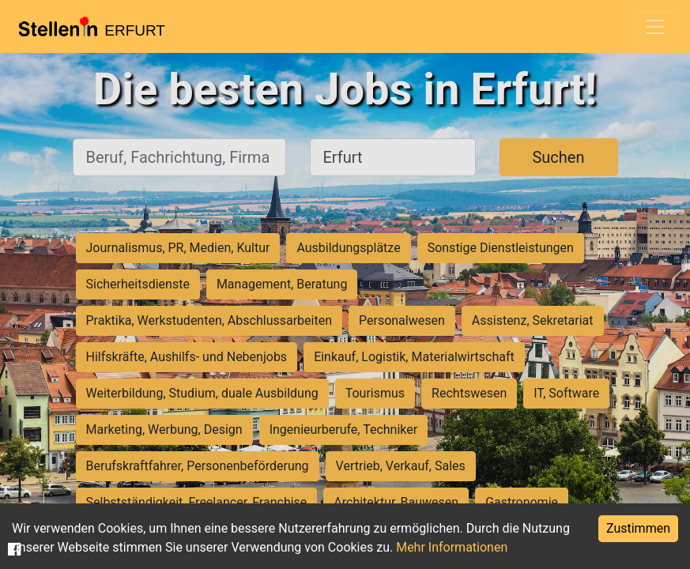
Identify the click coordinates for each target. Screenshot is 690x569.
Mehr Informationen (451, 547)
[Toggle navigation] (655, 27)
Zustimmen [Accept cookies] (638, 528)
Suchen (558, 157)
